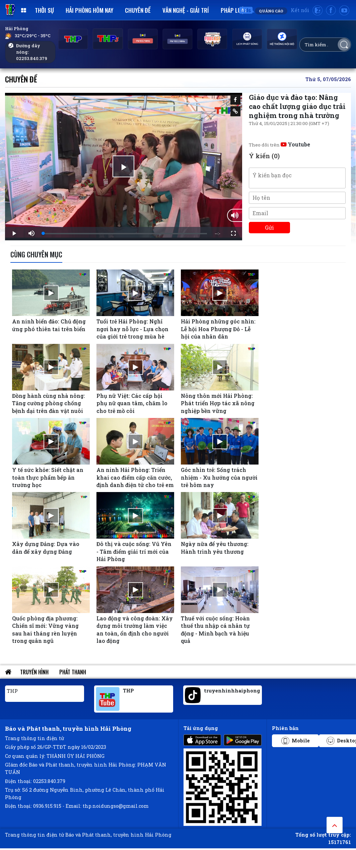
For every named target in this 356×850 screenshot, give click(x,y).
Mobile (295, 741)
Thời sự (44, 10)
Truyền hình (34, 672)
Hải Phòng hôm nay (89, 10)
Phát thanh (72, 672)
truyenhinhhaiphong (232, 690)
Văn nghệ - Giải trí (185, 10)
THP (12, 690)
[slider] (125, 233)
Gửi (269, 227)
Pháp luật (234, 10)
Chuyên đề (138, 10)
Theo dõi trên (279, 145)
